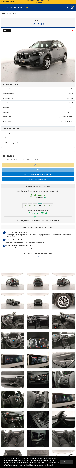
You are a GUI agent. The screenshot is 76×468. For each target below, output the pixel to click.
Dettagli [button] (7, 133)
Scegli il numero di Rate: (38, 202)
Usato (15, 13)
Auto (9, 13)
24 (30, 205)
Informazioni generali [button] (11, 143)
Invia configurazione (38, 179)
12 (24, 205)
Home (3, 13)
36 (35, 205)
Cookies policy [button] (49, 465)
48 (40, 205)
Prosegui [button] (67, 462)
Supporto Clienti (7, 2)
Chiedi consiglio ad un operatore (38, 174)
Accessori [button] (8, 138)
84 (45, 205)
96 (50, 205)
